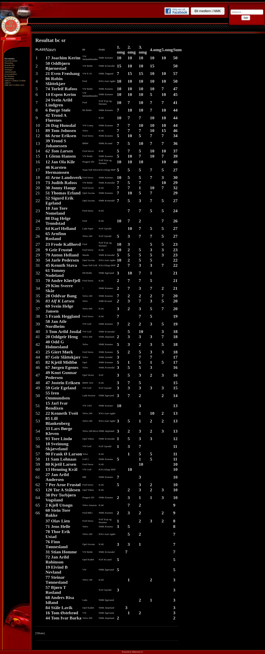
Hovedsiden (9, 58)
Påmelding (8, 63)
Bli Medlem (9, 76)
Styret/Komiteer (10, 61)
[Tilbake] (40, 633)
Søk (246, 17)
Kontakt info (9, 65)
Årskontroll (9, 67)
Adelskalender (10, 72)
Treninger (8, 69)
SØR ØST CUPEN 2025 (14, 85)
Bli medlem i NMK (208, 11)
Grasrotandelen (10, 74)
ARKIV (7, 83)
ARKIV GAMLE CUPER (15, 81)
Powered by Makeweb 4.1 (132, 652)
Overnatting (9, 78)
